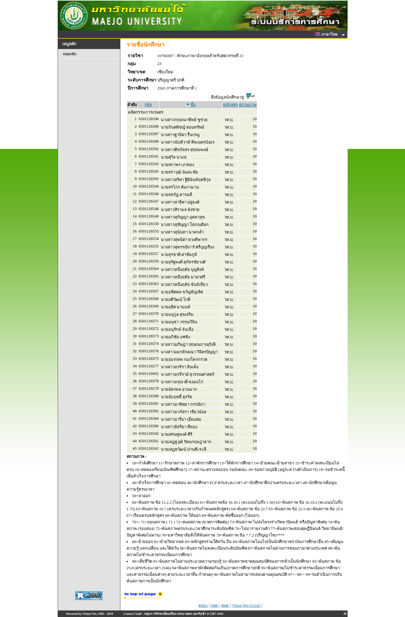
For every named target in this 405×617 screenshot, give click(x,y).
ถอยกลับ (69, 54)
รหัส (148, 104)
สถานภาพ (248, 104)
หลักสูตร (230, 104)
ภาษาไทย (327, 34)
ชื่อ (193, 104)
